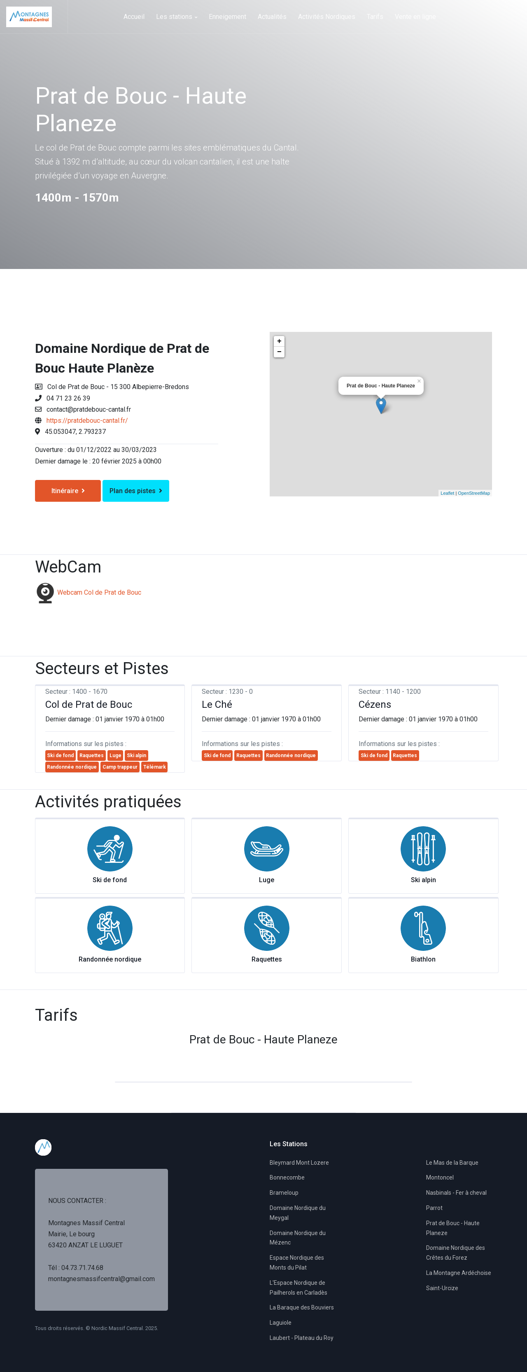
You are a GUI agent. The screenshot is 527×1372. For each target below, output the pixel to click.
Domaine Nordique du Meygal (298, 1213)
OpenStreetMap (474, 493)
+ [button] (279, 341)
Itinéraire (68, 491)
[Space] (37, 16)
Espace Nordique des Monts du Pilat (297, 1262)
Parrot (434, 1208)
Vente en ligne (415, 17)
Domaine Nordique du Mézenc (298, 1238)
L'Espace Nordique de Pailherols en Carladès (298, 1287)
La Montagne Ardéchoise (458, 1273)
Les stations (176, 17)
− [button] (279, 352)
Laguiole (280, 1322)
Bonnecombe (287, 1177)
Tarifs (375, 17)
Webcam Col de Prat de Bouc (99, 592)
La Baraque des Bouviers (302, 1307)
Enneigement (227, 17)
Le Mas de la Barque (452, 1162)
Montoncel (440, 1177)
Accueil (134, 17)
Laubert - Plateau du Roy (301, 1338)
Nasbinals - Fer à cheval (456, 1192)
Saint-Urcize (442, 1288)
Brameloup (284, 1192)
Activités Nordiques (326, 17)
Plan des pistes (136, 491)
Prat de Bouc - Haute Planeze (453, 1228)
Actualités (272, 17)
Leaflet (447, 493)
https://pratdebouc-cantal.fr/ (87, 420)
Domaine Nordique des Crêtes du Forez (455, 1253)
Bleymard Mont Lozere (299, 1162)
